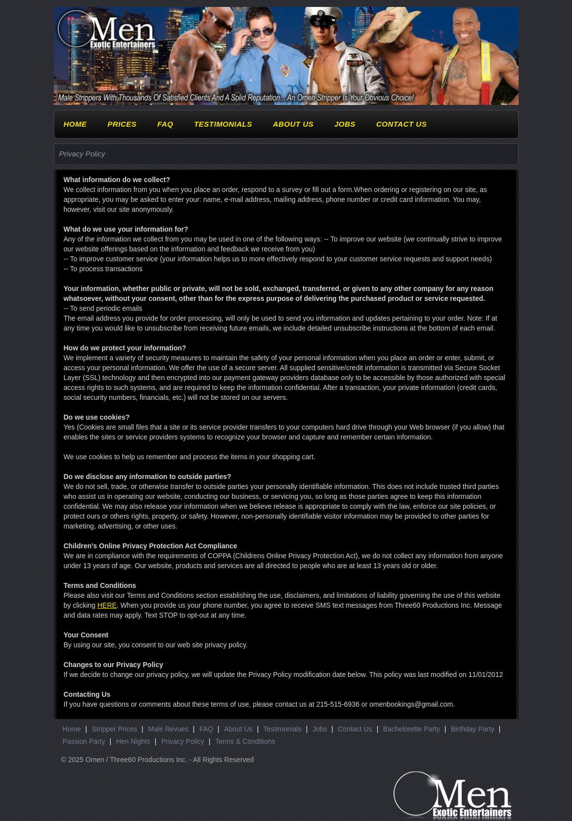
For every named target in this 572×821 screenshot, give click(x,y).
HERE (107, 605)
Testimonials (223, 124)
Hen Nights (133, 741)
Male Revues (168, 729)
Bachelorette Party (411, 729)
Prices (121, 124)
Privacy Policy (182, 741)
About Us (293, 124)
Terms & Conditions (245, 741)
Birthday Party (472, 729)
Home (75, 124)
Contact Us (401, 124)
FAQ (165, 124)
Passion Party (83, 741)
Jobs (344, 124)
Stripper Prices (114, 729)
